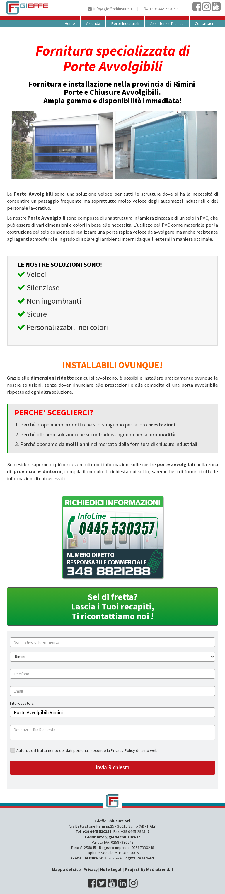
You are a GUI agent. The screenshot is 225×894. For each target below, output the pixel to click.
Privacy (90, 869)
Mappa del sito (66, 869)
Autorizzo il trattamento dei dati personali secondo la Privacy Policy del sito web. (87, 750)
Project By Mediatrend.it (149, 869)
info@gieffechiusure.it (112, 8)
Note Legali (111, 869)
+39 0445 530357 (163, 8)
